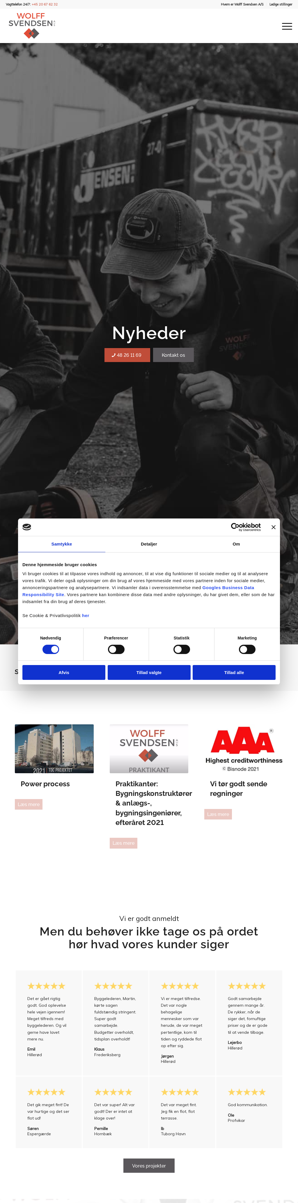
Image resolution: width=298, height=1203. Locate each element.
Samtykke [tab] (62, 543)
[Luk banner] (274, 527)
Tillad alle (234, 672)
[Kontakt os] (173, 355)
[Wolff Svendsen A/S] (32, 26)
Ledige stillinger (280, 4)
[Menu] (285, 26)
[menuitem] (242, 4)
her (85, 615)
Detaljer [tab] (149, 543)
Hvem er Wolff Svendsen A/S (242, 4)
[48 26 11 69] (127, 355)
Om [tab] (236, 543)
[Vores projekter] (149, 1166)
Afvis (63, 672)
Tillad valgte (149, 672)
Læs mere (29, 804)
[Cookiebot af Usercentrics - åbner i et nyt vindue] (235, 527)
